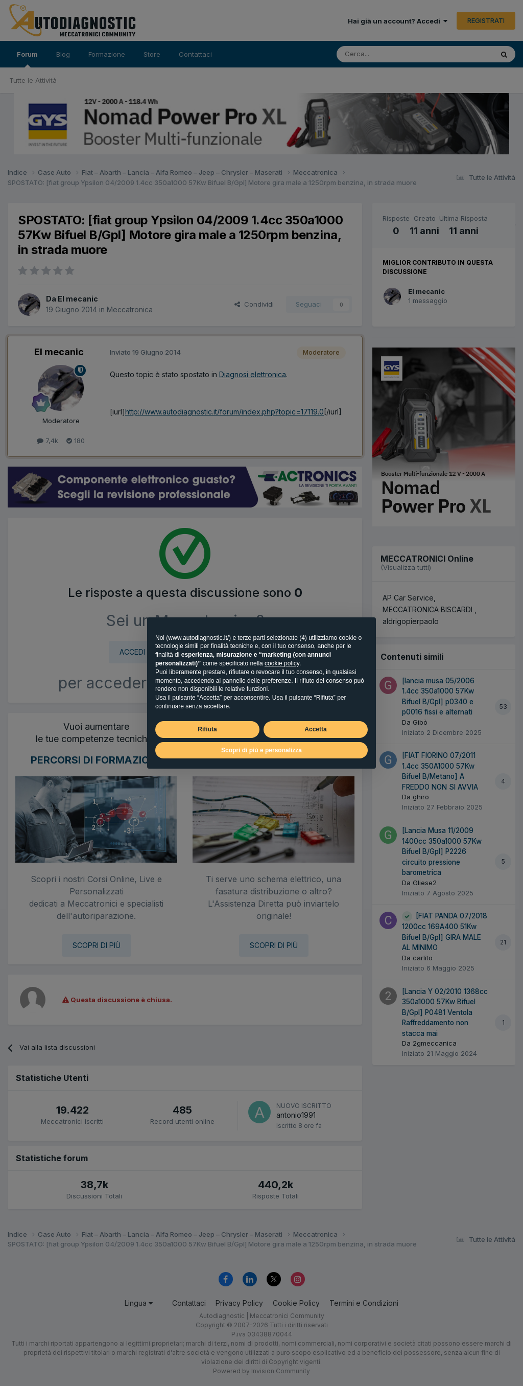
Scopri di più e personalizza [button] (261, 750)
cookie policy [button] (282, 663)
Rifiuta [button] (207, 729)
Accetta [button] (315, 729)
